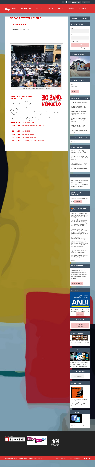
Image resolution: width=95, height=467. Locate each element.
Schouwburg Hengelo (22, 39)
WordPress (39, 465)
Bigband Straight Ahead (33, 132)
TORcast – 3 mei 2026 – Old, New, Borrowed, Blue (79, 221)
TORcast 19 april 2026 (77, 257)
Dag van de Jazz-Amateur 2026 (78, 132)
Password (73, 41)
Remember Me (75, 48)
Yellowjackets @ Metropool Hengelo (79, 170)
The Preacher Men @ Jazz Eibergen (78, 158)
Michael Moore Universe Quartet (78, 113)
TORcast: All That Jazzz (78, 215)
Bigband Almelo (29, 141)
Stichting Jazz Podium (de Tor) (64, 465)
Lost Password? (77, 54)
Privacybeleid (76, 465)
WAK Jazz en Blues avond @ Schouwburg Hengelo (79, 163)
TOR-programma (20, 15)
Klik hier (75, 98)
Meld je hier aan (77, 290)
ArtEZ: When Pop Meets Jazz (79, 137)
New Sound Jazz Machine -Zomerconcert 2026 (78, 119)
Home (8, 15)
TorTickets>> (79, 193)
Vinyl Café (74, 109)
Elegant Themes (18, 465)
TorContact (76, 15)
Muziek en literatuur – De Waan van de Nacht (78, 125)
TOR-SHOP (78, 208)
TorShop (54, 15)
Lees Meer (80, 321)
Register (85, 54)
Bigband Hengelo (29, 144)
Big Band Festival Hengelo (78, 175)
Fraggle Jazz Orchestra (32, 148)
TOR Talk (33, 15)
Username (73, 35)
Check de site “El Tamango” (80, 332)
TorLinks (64, 15)
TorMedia (43, 15)
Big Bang (25, 138)
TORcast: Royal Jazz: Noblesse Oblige (77, 236)
